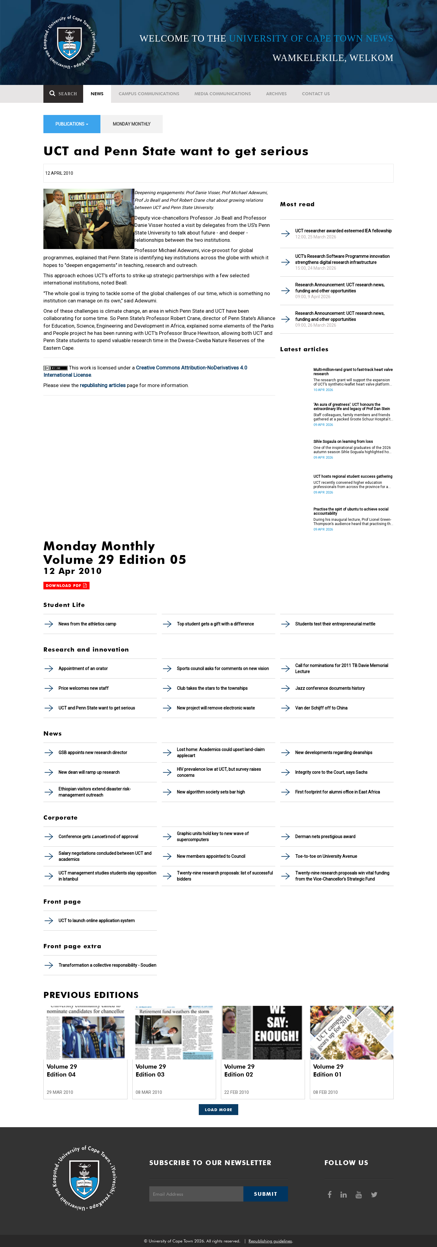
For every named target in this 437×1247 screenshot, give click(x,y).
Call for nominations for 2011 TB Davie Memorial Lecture (341, 668)
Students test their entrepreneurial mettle (335, 624)
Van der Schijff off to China (321, 708)
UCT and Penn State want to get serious (97, 708)
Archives (276, 93)
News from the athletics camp (87, 624)
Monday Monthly (132, 124)
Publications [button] (72, 124)
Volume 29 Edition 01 (328, 1070)
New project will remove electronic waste (216, 708)
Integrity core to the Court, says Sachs (331, 772)
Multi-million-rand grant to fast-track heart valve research (353, 372)
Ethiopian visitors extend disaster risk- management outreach (95, 792)
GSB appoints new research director (93, 752)
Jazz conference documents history (330, 688)
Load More (218, 1109)
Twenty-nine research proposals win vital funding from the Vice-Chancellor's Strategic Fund (342, 876)
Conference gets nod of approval (98, 836)
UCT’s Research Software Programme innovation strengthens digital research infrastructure (342, 259)
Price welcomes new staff (84, 688)
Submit (265, 1194)
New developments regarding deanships (333, 752)
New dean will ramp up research (89, 772)
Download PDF (66, 585)
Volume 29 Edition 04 (62, 1070)
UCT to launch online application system (97, 920)
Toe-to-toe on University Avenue (326, 856)
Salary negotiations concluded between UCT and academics (105, 856)
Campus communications (149, 93)
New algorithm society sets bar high (211, 792)
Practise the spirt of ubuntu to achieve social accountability (350, 511)
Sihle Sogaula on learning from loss (343, 442)
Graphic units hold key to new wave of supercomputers (213, 836)
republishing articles (103, 385)
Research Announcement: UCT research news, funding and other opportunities (339, 287)
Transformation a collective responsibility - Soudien (107, 965)
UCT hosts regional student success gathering (352, 476)
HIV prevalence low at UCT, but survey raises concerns (219, 772)
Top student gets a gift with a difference (215, 624)
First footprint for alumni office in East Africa (337, 792)
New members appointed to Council (211, 856)
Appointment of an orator (83, 668)
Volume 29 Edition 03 (151, 1070)
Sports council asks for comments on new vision (223, 668)
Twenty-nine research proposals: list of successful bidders (225, 876)
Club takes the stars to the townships (212, 688)
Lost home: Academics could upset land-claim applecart (221, 752)
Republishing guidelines (270, 1241)
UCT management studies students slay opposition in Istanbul (107, 876)
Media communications (223, 93)
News (97, 93)
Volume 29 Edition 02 (239, 1070)
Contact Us (316, 93)
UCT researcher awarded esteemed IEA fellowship (343, 230)
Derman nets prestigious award (325, 836)
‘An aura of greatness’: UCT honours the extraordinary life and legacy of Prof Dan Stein (351, 407)
